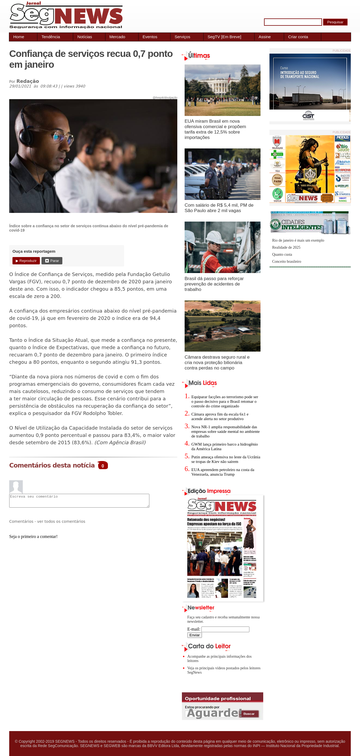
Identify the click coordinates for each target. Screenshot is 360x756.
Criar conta (298, 36)
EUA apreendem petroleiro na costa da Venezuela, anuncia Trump (222, 472)
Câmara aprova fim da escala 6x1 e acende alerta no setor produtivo (220, 416)
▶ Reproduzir (26, 261)
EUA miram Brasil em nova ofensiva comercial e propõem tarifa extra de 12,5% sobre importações (215, 129)
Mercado (117, 36)
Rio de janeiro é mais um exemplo (298, 240)
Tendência (50, 36)
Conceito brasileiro (286, 261)
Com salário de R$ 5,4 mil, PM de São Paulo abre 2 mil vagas (219, 208)
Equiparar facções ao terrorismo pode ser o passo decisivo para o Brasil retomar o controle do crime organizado (224, 401)
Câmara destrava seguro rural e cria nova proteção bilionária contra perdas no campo (217, 363)
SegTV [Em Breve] (224, 36)
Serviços (182, 36)
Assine (265, 36)
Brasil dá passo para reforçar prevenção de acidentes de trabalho (214, 284)
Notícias (84, 36)
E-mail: (218, 629)
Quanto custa (282, 254)
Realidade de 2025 (286, 247)
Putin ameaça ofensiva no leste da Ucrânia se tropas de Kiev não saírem (225, 459)
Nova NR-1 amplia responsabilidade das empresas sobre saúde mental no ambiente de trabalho (225, 431)
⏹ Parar (52, 261)
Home (18, 36)
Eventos (150, 36)
